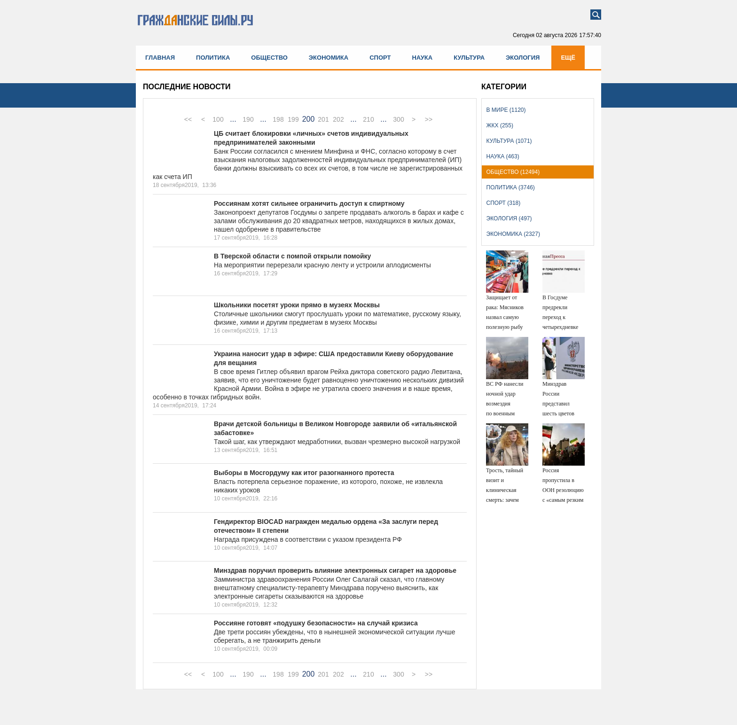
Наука (422, 57)
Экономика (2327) (513, 234)
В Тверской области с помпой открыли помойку (292, 256)
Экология (523, 57)
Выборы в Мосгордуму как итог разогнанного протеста (304, 472)
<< (188, 119)
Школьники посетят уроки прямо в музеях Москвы (297, 305)
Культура (469, 57)
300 (398, 119)
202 (338, 119)
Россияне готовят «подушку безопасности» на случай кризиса (316, 623)
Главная (160, 57)
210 (368, 119)
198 (278, 119)
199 (293, 119)
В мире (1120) (506, 110)
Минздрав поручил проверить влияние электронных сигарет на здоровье (335, 570)
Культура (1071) (509, 141)
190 (248, 119)
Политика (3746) (510, 187)
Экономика (328, 57)
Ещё (568, 57)
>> (428, 119)
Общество (269, 57)
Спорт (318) (503, 203)
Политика (213, 57)
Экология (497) (509, 218)
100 (217, 119)
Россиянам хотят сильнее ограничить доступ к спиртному (309, 203)
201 (323, 119)
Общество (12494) (513, 172)
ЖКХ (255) (499, 125)
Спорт (380, 57)
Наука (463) (502, 156)
